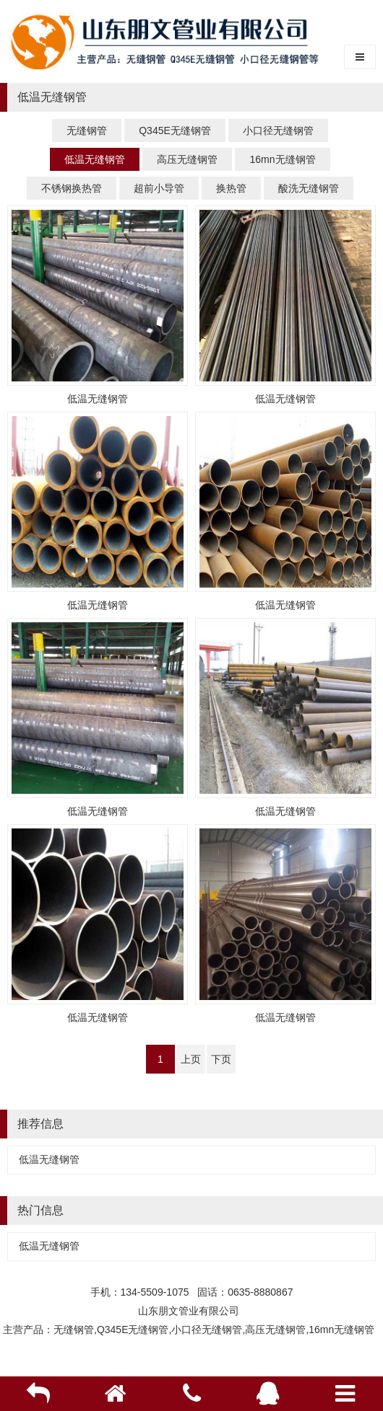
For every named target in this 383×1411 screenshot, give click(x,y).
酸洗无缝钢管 (308, 188)
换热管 (231, 188)
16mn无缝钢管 (282, 159)
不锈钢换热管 (71, 188)
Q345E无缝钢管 (175, 130)
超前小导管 (159, 188)
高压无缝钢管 (187, 159)
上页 (191, 1059)
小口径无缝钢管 (278, 130)
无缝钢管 (86, 130)
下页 (221, 1059)
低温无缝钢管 (94, 159)
